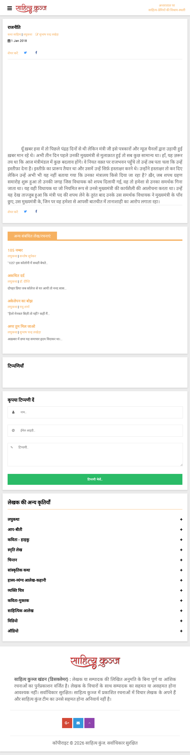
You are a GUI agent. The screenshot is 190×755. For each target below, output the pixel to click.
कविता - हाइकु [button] (95, 540)
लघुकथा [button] (95, 519)
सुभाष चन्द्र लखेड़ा (47, 34)
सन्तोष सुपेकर (28, 256)
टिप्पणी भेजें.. (94, 479)
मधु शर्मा (24, 307)
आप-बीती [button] (95, 530)
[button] (25, 52)
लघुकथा (27, 34)
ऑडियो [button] (95, 631)
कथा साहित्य (14, 34)
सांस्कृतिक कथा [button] (95, 570)
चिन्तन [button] (95, 560)
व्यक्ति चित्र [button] (95, 591)
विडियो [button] (95, 621)
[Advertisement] (95, 102)
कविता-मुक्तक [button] (95, 601)
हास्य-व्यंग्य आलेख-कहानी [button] (95, 580)
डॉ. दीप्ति (25, 281)
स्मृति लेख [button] (95, 550)
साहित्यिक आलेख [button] (95, 611)
